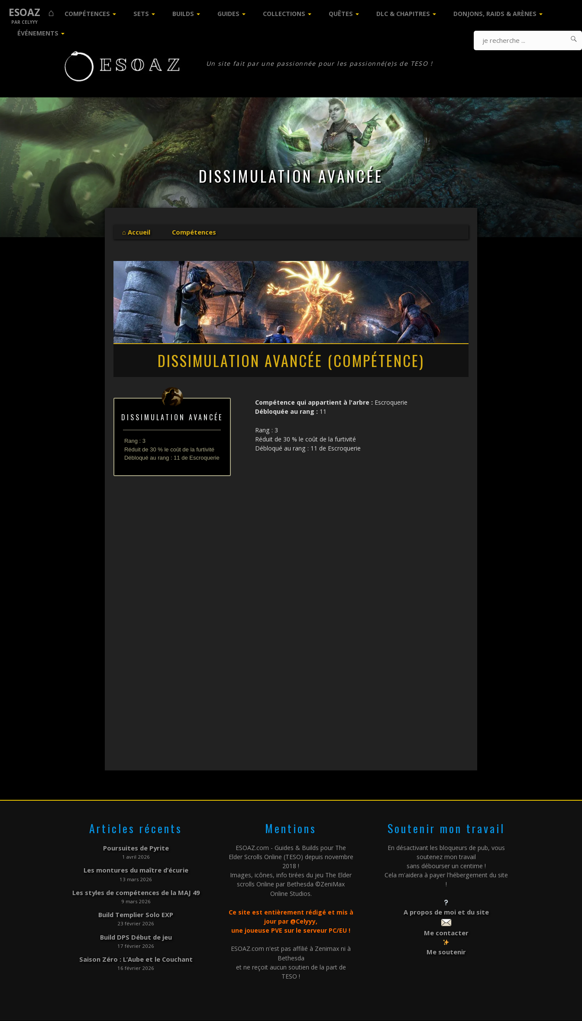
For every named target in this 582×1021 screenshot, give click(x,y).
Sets (141, 14)
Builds (183, 14)
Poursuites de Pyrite (136, 848)
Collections (284, 14)
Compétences (87, 14)
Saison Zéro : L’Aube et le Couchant (136, 954)
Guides (228, 14)
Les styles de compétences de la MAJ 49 (135, 890)
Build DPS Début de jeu (135, 933)
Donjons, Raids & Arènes (495, 14)
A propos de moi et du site (446, 912)
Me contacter (446, 932)
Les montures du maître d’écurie (136, 869)
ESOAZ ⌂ (31, 12)
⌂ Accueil (136, 232)
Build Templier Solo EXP (135, 912)
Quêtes (341, 14)
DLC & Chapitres (403, 14)
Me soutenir (446, 950)
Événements (37, 33)
